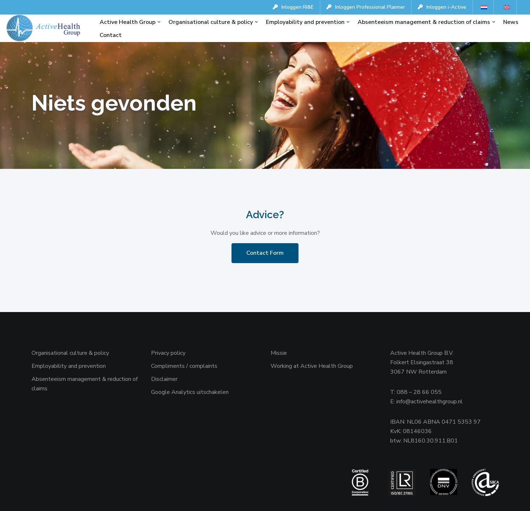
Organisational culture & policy (210, 22)
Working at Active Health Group (312, 366)
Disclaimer (164, 379)
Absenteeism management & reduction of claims (424, 22)
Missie (279, 353)
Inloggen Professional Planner (365, 7)
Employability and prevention (305, 22)
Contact (111, 35)
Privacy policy (168, 353)
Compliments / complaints (184, 366)
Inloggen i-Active (442, 7)
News (510, 22)
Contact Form (265, 253)
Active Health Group (127, 22)
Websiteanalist (54, 500)
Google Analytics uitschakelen (190, 392)
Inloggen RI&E (293, 7)
